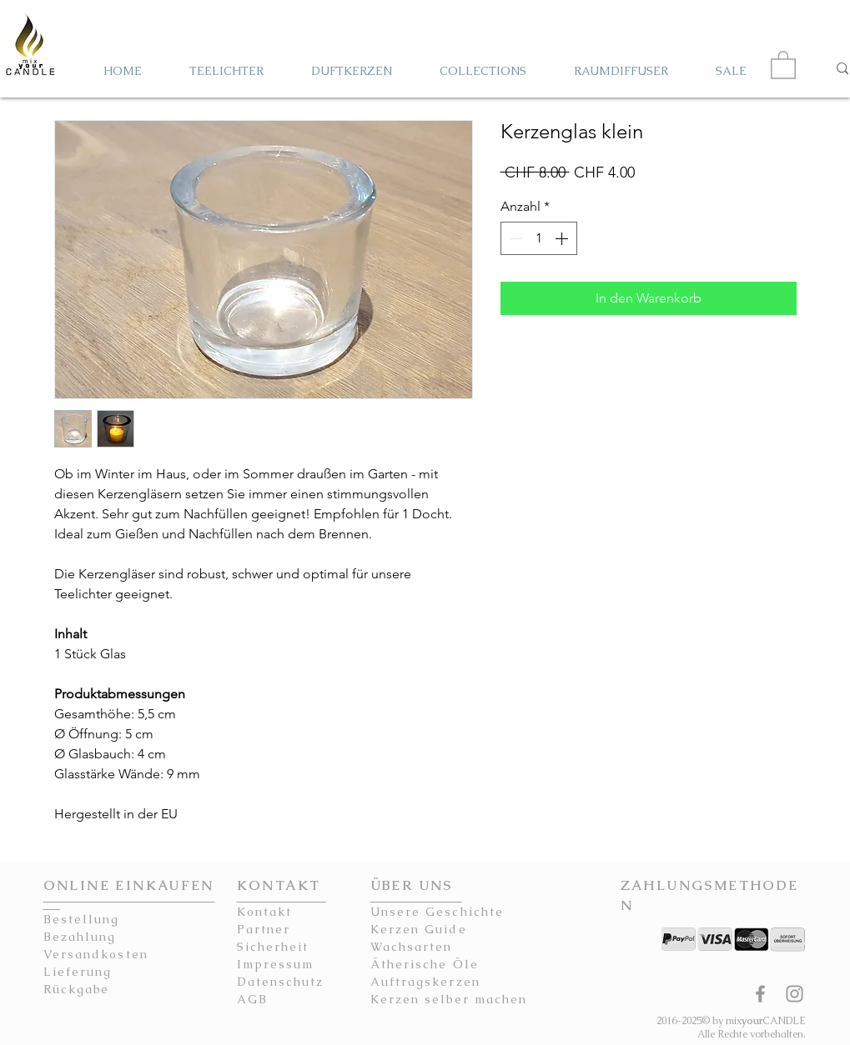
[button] (783, 64)
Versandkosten (95, 954)
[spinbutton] (538, 238)
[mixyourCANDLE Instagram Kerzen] (794, 993)
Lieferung (78, 971)
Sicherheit (273, 946)
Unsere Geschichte (437, 911)
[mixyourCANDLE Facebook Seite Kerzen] (760, 993)
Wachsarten (411, 946)
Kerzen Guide (418, 929)
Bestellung (81, 919)
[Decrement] (514, 238)
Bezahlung (80, 936)
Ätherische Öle (424, 964)
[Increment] (563, 238)
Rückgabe (76, 989)
